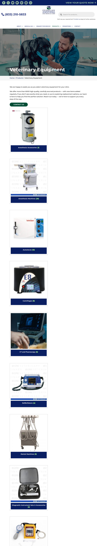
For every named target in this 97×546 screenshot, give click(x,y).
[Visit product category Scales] (38, 349)
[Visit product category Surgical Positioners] (18, 381)
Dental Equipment (68, 535)
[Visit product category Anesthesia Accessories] (18, 122)
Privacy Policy (81, 543)
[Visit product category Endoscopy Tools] (78, 186)
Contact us (77, 19)
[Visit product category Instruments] (38, 251)
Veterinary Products (52, 535)
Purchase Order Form (58, 510)
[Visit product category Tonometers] (58, 381)
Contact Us (19, 104)
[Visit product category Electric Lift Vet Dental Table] (38, 186)
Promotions (66, 26)
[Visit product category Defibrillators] (38, 154)
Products (55, 26)
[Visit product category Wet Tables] (38, 446)
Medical (80, 535)
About (19, 26)
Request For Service (43, 26)
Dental (42, 538)
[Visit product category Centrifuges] (78, 122)
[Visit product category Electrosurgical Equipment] (58, 186)
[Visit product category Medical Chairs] (18, 316)
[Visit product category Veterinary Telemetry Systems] (58, 413)
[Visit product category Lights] (18, 284)
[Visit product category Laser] (78, 251)
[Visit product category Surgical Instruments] (78, 349)
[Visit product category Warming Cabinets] (78, 413)
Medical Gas (29, 26)
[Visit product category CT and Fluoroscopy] (18, 154)
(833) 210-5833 (13, 14)
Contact (77, 26)
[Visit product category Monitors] (58, 316)
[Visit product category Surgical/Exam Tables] (38, 381)
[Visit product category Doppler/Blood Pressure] (18, 186)
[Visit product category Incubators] (78, 219)
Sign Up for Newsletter (59, 518)
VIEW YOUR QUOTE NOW (81, 3)
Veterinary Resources (19, 535)
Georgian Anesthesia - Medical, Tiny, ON (31, 543)
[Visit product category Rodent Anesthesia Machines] (18, 349)
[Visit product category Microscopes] (38, 316)
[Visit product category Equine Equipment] (18, 219)
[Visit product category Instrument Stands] (18, 251)
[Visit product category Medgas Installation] (38, 284)
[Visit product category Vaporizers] (18, 413)
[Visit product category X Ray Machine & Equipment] (58, 446)
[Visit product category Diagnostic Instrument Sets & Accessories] (78, 154)
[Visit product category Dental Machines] (58, 154)
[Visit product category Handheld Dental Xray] (38, 219)
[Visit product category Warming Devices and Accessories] (18, 446)
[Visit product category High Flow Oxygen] (58, 219)
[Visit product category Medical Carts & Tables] (78, 284)
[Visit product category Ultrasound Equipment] (78, 381)
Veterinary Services (36, 535)
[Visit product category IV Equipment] (58, 251)
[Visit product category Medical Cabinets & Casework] (58, 284)
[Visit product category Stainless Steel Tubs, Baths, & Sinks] (58, 349)
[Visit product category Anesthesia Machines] (38, 122)
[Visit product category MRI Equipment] (78, 316)
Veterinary (51, 538)
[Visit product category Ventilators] (38, 413)
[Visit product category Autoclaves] (58, 122)
